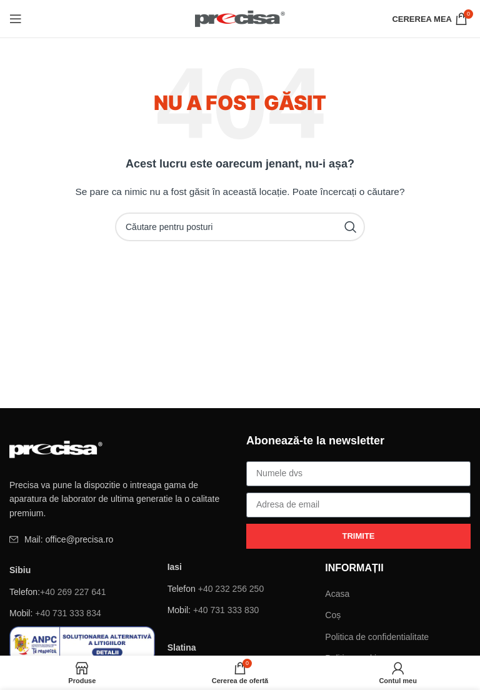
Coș (333, 615)
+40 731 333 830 (226, 610)
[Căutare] (240, 226)
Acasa (337, 594)
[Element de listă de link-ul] (121, 539)
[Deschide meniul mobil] (15, 18)
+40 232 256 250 (231, 589)
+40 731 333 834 (68, 613)
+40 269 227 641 (73, 592)
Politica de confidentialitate (377, 637)
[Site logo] (240, 18)
